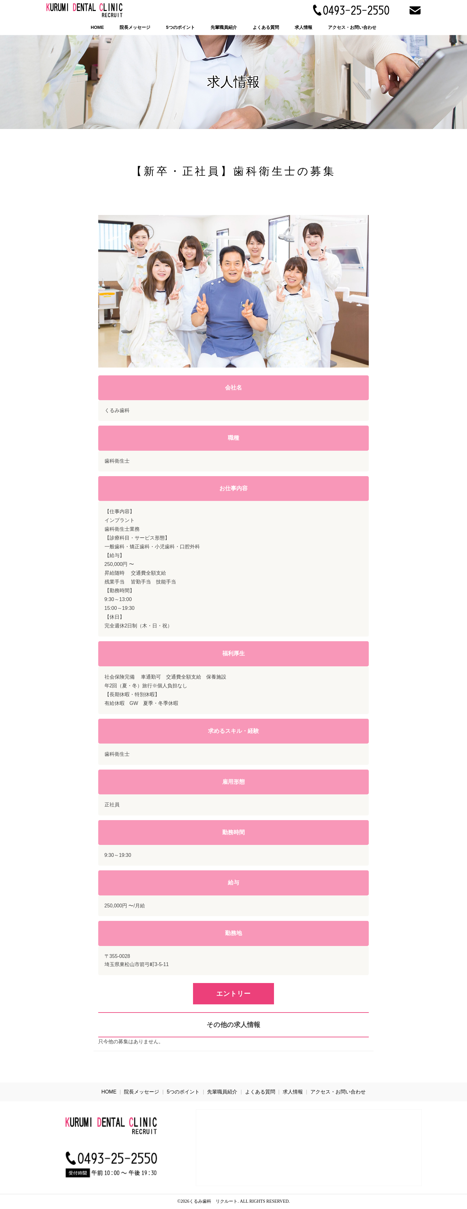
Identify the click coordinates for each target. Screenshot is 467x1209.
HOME (97, 27)
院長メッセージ (135, 27)
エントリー (233, 993)
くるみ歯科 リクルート (213, 1201)
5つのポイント (180, 27)
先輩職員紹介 (224, 27)
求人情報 (303, 27)
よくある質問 (266, 27)
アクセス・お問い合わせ (352, 27)
